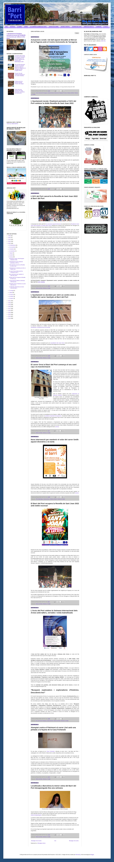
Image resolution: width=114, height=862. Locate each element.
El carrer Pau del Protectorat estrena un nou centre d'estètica (20, 74)
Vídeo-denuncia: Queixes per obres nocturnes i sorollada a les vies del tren (20, 91)
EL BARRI (19, 26)
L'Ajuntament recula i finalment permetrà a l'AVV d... (16, 262)
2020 (9, 302)
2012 (9, 318)
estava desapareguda (36, 815)
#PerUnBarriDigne (39, 499)
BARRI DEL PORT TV (89, 26)
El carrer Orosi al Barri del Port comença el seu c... (16, 272)
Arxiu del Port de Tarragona (41, 720)
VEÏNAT (26, 26)
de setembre (12, 251)
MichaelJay (78, 854)
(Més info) (103, 41)
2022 (9, 243)
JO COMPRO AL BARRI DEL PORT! (38, 26)
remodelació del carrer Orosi (57, 343)
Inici (55, 840)
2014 (9, 314)
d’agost (11, 253)
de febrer (11, 296)
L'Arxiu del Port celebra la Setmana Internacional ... (17, 281)
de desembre (12, 245)
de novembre (12, 247)
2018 (9, 306)
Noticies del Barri (70, 92)
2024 (9, 239)
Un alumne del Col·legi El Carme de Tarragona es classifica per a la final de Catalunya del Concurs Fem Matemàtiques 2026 (20, 58)
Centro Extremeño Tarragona (41, 92)
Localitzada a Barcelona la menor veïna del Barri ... (16, 287)
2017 (9, 308)
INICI (6, 26)
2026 (9, 235)
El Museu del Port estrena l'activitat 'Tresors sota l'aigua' (19, 82)
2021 (9, 300)
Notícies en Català (46, 288)
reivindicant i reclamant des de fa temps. (40, 327)
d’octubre (11, 249)
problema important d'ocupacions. (53, 415)
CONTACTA (98, 26)
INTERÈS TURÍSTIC (65, 26)
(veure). (57, 426)
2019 (9, 304)
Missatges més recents (36, 840)
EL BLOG (106, 26)
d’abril (10, 292)
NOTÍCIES (12, 26)
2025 (9, 237)
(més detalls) (41, 282)
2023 (9, 241)
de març (11, 294)
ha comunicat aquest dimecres (53, 224)
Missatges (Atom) (41, 843)
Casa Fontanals (50, 751)
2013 (9, 316)
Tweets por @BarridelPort (12, 123)
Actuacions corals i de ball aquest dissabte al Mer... (16, 259)
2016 (9, 310)
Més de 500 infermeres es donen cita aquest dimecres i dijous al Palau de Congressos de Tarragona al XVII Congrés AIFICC (20, 67)
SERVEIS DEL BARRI (53, 26)
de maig (11, 290)
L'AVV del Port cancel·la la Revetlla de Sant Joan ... (17, 265)
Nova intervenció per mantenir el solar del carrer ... (16, 275)
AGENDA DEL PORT (76, 26)
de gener (11, 298)
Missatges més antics (74, 840)
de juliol (11, 255)
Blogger (92, 854)
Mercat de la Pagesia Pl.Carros (60, 92)
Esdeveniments (51, 92)
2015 (9, 312)
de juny (11, 256)
